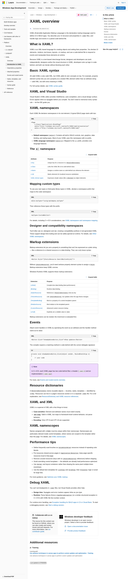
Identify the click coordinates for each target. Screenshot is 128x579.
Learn (32, 15)
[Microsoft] (3, 2)
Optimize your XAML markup (57, 477)
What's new (110, 8)
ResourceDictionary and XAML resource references (60, 396)
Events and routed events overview (52, 380)
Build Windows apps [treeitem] (10, 22)
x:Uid (32, 174)
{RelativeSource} (36, 304)
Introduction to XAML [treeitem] (14, 64)
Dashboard (120, 8)
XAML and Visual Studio (111, 24)
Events (106, 31)
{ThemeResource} (36, 296)
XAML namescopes (59, 436)
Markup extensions (110, 29)
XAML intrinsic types (37, 178)
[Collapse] (24, 13)
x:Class (33, 166)
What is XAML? (109, 18)
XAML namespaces (110, 26)
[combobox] (13, 17)
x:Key (32, 163)
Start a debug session (56, 505)
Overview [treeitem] (8, 46)
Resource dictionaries (110, 34)
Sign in (123, 2)
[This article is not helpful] (122, 49)
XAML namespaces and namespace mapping (81, 220)
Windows (39, 15)
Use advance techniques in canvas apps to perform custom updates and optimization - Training (61, 553)
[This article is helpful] (120, 49)
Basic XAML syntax (110, 21)
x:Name (33, 170)
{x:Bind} (33, 285)
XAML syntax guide (55, 86)
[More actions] (96, 15)
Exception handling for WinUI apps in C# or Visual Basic (72, 502)
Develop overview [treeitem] (9, 25)
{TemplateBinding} (36, 300)
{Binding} (33, 289)
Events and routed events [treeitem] (15, 75)
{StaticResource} (36, 293)
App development (49, 15)
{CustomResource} (37, 308)
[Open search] (119, 2)
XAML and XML (109, 37)
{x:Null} (33, 312)
